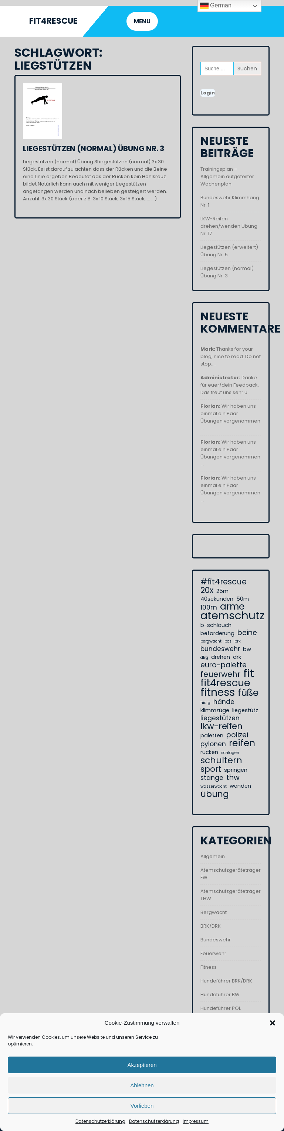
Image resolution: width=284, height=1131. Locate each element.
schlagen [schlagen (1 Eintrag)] (230, 752)
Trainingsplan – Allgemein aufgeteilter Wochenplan (227, 176)
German (215, 5)
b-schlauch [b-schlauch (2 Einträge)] (215, 625)
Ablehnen (141, 1085)
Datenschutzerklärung (100, 1121)
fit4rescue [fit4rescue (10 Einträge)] (225, 683)
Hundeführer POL (220, 1008)
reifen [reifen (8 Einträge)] (242, 743)
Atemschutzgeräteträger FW (230, 874)
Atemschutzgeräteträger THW (230, 895)
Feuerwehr (213, 953)
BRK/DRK (210, 926)
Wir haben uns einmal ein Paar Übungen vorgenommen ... (230, 417)
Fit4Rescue (53, 21)
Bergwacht (213, 912)
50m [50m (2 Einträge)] (242, 599)
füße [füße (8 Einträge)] (248, 693)
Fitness (208, 967)
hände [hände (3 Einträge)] (223, 701)
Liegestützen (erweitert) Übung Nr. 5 (229, 251)
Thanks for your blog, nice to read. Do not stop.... (230, 356)
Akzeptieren (141, 1065)
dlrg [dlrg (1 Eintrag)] (204, 657)
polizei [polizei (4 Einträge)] (237, 735)
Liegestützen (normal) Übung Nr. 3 (93, 148)
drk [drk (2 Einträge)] (237, 657)
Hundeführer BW (220, 994)
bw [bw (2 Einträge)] (247, 649)
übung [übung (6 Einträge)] (214, 794)
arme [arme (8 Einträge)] (232, 606)
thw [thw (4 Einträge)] (233, 777)
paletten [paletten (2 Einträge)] (211, 735)
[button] (272, 1023)
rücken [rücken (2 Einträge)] (209, 752)
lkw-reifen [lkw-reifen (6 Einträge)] (221, 726)
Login (207, 92)
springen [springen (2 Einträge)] (235, 770)
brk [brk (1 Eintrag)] (237, 641)
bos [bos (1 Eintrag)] (227, 641)
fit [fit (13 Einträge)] (248, 673)
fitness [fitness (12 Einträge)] (217, 692)
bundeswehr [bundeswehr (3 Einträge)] (220, 649)
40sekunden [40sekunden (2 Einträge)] (216, 599)
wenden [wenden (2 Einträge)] (240, 786)
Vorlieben (142, 1105)
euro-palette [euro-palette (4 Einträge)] (223, 665)
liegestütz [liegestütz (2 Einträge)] (245, 710)
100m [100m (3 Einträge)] (208, 607)
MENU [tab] (142, 21)
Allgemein (212, 856)
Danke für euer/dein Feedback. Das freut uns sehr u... (229, 385)
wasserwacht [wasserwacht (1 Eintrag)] (213, 786)
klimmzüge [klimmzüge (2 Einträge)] (214, 710)
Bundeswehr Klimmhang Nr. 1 (229, 201)
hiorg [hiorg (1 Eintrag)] (205, 702)
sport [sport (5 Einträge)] (210, 769)
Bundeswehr (215, 939)
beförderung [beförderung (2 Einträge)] (217, 633)
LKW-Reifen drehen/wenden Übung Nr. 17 (228, 226)
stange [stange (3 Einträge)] (211, 777)
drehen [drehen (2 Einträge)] (220, 657)
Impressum (196, 1121)
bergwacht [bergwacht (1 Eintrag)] (211, 641)
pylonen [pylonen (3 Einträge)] (213, 744)
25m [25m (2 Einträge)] (222, 591)
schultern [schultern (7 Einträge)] (221, 760)
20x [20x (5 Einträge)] (206, 590)
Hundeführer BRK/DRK (226, 980)
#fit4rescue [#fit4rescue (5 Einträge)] (223, 581)
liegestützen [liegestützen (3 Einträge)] (220, 718)
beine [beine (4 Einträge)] (247, 633)
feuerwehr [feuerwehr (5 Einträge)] (220, 674)
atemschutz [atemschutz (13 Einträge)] (232, 615)
